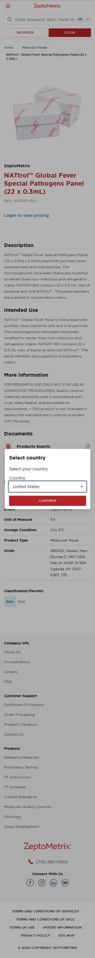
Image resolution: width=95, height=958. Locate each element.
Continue (48, 501)
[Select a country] (47, 487)
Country (17, 478)
